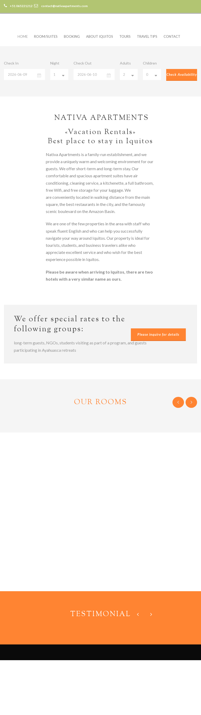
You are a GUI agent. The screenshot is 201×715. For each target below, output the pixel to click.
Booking (72, 36)
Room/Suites (46, 36)
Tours (125, 36)
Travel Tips (147, 36)
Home (23, 36)
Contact (172, 36)
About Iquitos (99, 36)
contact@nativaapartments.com (38, 696)
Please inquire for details (158, 334)
